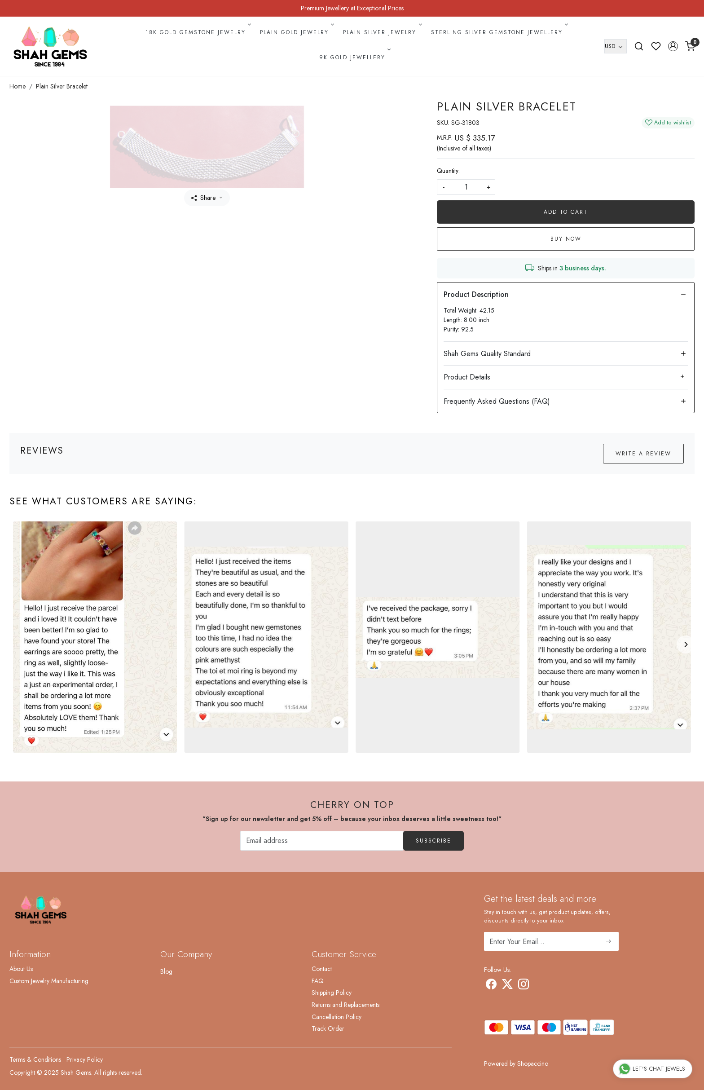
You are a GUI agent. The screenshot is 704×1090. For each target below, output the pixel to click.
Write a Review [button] (643, 454)
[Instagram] (523, 986)
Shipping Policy (332, 992)
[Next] (686, 644)
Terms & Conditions (35, 1059)
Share (203, 197)
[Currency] (615, 46)
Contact (322, 968)
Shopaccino (532, 1063)
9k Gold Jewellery (354, 57)
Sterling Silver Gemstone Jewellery (499, 32)
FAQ (318, 980)
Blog (166, 971)
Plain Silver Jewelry (381, 32)
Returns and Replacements (345, 1004)
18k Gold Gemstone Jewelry (197, 32)
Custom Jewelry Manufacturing (48, 980)
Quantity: (448, 170)
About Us (21, 968)
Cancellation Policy (336, 1016)
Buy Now (565, 239)
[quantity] (466, 187)
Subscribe (433, 841)
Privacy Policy (84, 1059)
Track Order (328, 1028)
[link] (638, 46)
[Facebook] (491, 986)
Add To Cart (566, 212)
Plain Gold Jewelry (296, 32)
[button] (673, 46)
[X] (507, 986)
